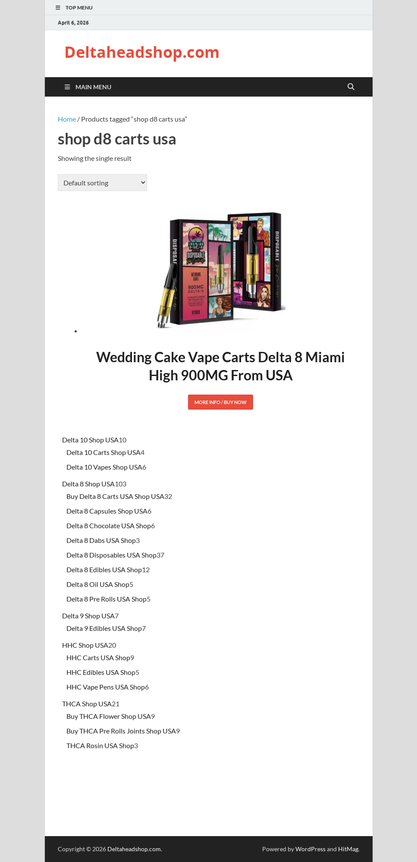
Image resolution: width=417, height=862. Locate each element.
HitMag (348, 849)
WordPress (310, 849)
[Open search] (351, 87)
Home (67, 119)
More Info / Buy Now (220, 402)
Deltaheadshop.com (141, 52)
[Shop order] (102, 182)
